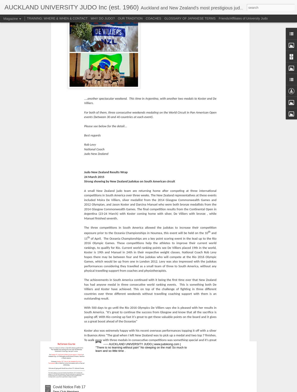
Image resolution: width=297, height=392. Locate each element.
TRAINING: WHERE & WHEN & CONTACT (57, 18)
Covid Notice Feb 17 (69, 387)
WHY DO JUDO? (103, 18)
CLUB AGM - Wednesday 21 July (79, 298)
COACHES (153, 18)
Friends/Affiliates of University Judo (243, 18)
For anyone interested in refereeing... (132, 336)
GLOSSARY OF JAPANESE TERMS (190, 18)
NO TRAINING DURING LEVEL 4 (80, 260)
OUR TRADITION (130, 18)
